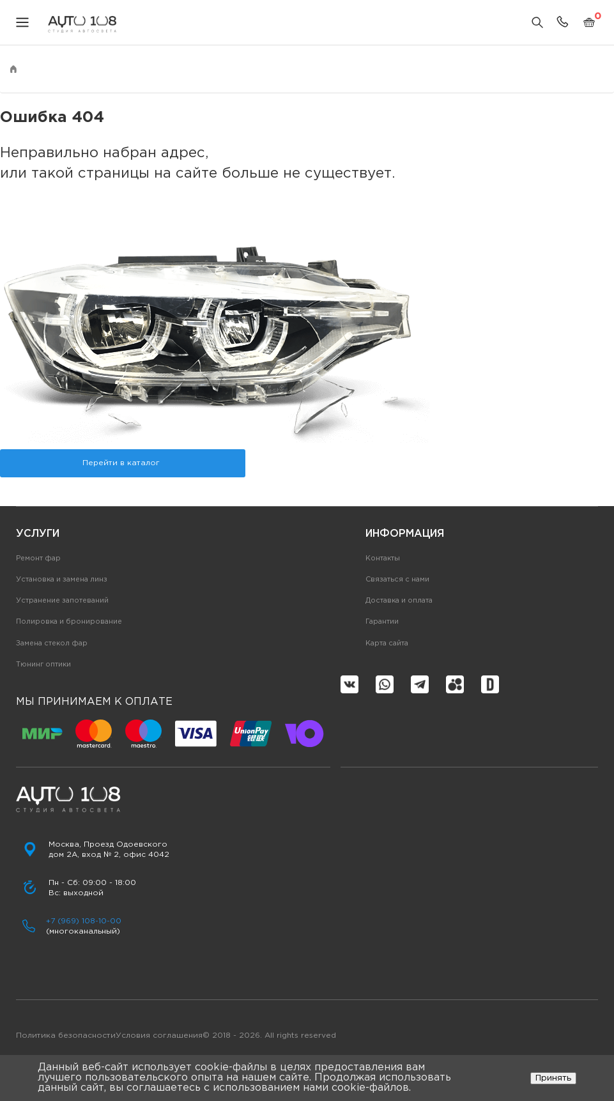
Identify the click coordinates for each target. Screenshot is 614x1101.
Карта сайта (386, 643)
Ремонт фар (38, 558)
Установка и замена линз (61, 579)
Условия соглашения (159, 1035)
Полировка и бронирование (69, 622)
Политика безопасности (66, 1035)
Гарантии (382, 622)
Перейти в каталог (121, 462)
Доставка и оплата (399, 600)
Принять (553, 1078)
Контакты (382, 558)
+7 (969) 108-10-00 (83, 921)
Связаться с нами (397, 579)
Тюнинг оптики (43, 664)
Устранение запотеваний (62, 600)
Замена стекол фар (52, 643)
